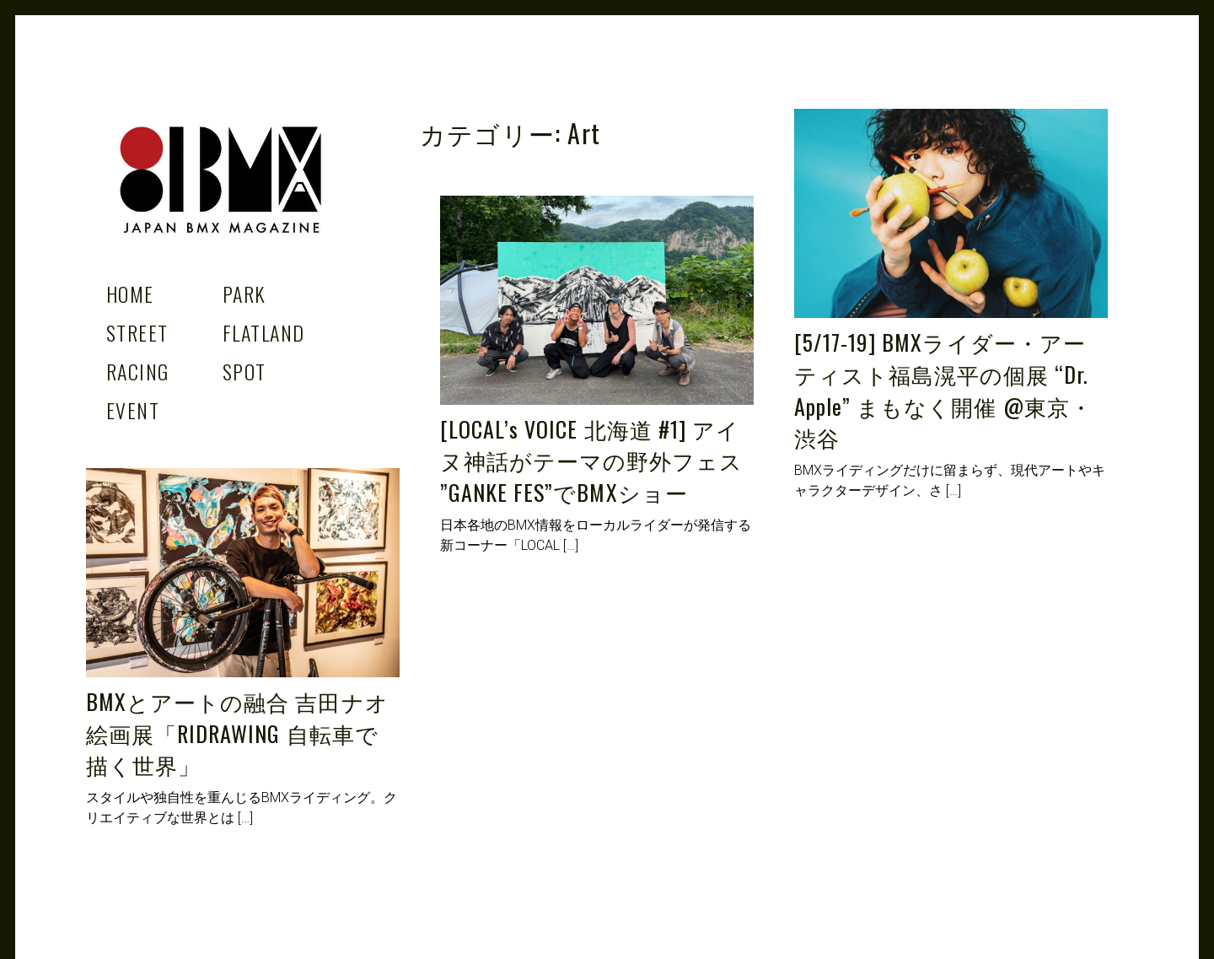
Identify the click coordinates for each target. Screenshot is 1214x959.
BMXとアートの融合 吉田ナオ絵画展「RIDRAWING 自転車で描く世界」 (237, 733)
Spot (244, 371)
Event (132, 410)
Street (137, 332)
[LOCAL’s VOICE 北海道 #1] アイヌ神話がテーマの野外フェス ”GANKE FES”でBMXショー (592, 460)
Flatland (264, 332)
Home (130, 293)
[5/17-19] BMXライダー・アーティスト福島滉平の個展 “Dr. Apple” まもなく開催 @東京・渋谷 (943, 390)
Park (244, 293)
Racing (137, 371)
